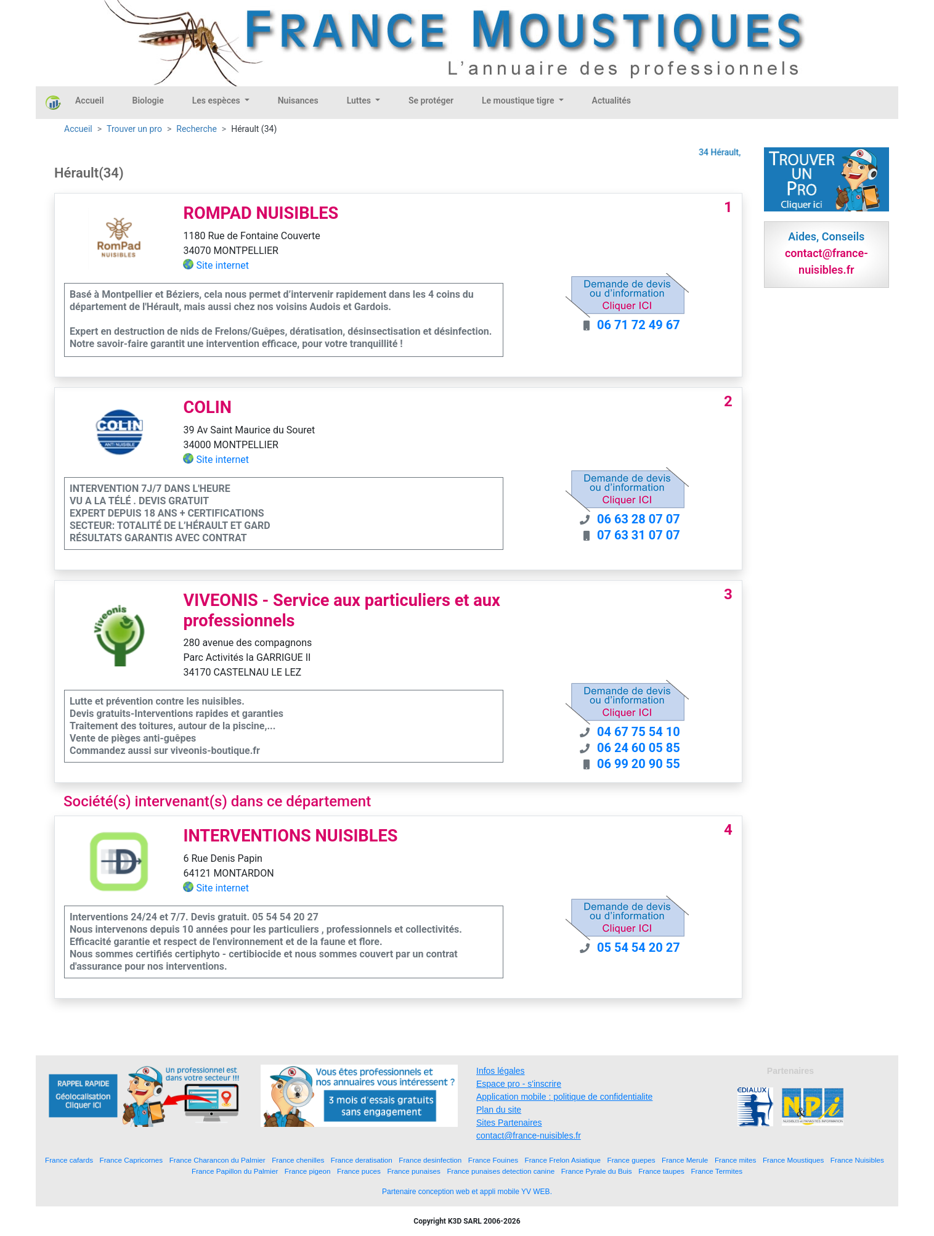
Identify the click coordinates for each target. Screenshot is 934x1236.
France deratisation (361, 1160)
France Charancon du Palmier (217, 1160)
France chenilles (298, 1160)
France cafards (69, 1160)
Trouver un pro (134, 129)
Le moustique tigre (519, 100)
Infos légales (500, 1071)
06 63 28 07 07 (638, 519)
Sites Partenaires (509, 1123)
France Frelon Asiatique (563, 1160)
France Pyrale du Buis (596, 1171)
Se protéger (430, 100)
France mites (736, 1160)
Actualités (611, 100)
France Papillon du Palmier (235, 1171)
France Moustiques (793, 1160)
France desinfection (430, 1160)
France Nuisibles (857, 1160)
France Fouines (493, 1160)
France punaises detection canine (500, 1171)
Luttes (360, 100)
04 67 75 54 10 (638, 731)
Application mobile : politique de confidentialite (564, 1097)
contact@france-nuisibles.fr (528, 1135)
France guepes (631, 1160)
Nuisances (298, 100)
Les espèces (217, 100)
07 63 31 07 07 (638, 535)
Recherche (196, 129)
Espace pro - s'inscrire (518, 1084)
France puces (359, 1171)
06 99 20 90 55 (638, 763)
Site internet (222, 265)
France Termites (716, 1171)
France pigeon (308, 1171)
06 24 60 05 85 (638, 747)
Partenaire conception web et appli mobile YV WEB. (467, 1191)
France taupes (661, 1171)
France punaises (413, 1171)
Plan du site (498, 1110)
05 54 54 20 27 (638, 947)
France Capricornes (131, 1160)
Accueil (89, 100)
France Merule (685, 1160)
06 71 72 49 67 (638, 324)
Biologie (148, 100)
